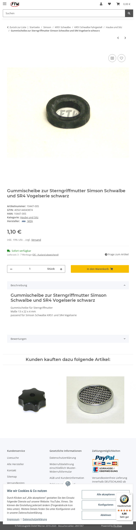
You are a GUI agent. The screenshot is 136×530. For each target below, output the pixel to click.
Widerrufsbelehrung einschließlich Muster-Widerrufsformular (63, 467)
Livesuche (13, 457)
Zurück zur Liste (18, 27)
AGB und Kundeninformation (67, 478)
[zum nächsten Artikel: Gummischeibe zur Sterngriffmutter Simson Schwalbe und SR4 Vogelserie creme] (125, 38)
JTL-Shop (117, 525)
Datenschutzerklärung (36, 519)
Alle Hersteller (15, 464)
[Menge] (30, 269)
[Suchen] (129, 13)
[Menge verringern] (11, 269)
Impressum (15, 519)
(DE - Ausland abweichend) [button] (45, 254)
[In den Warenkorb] (10, 49)
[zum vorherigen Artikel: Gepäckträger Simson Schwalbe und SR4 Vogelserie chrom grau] (118, 38)
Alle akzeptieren (104, 494)
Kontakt (11, 470)
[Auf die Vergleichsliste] (112, 58)
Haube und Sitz (29, 217)
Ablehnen (104, 515)
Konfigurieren (104, 504)
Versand (36, 239)
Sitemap (12, 476)
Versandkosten (16, 483)
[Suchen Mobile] (64, 13)
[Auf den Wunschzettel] (121, 58)
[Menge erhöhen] (61, 269)
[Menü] (130, 495)
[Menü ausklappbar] (4, 2)
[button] (101, 3)
